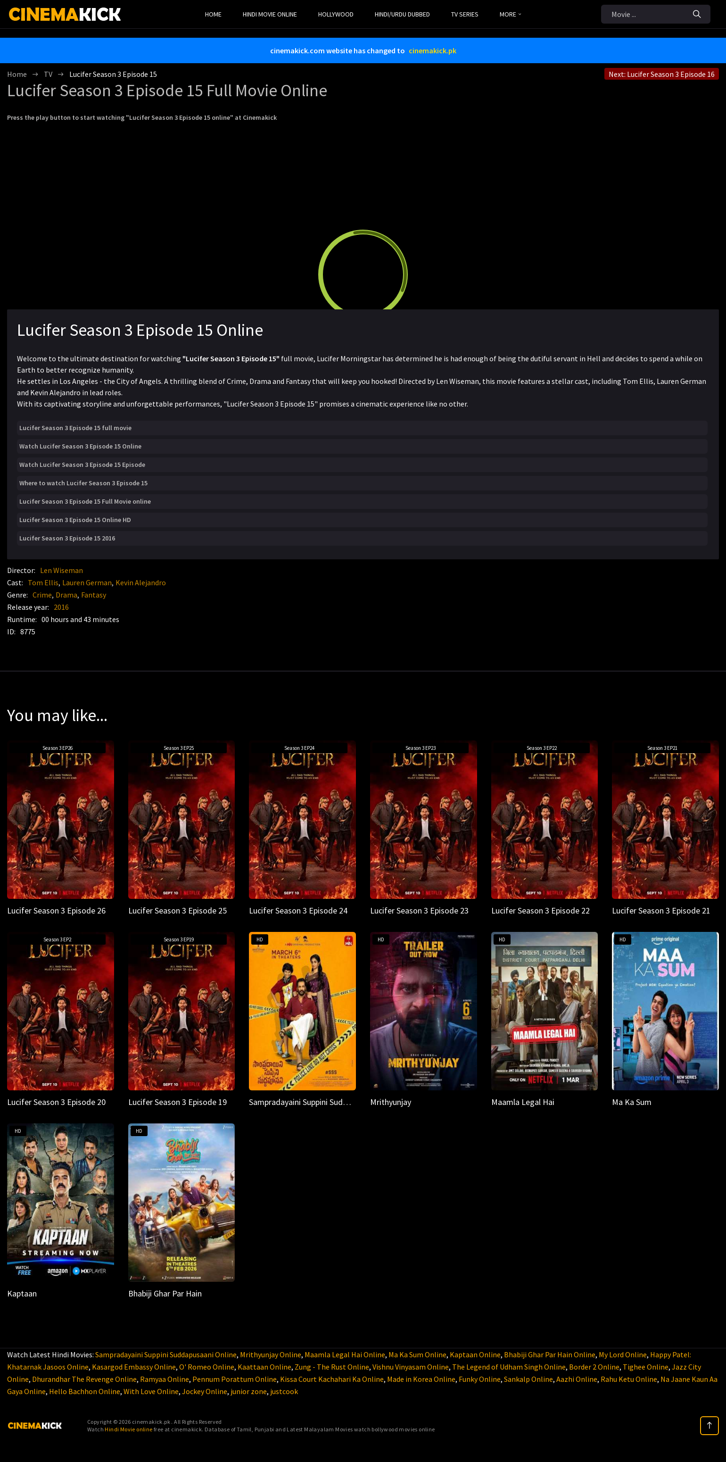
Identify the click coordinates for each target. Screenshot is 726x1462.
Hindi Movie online (128, 1429)
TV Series (464, 14)
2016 (61, 607)
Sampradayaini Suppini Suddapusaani (314, 1101)
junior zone (249, 1391)
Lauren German (87, 582)
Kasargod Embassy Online (134, 1366)
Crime (42, 594)
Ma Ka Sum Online (417, 1354)
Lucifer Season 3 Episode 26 (56, 910)
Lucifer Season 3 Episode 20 (56, 1101)
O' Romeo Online (206, 1366)
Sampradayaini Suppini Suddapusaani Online (166, 1354)
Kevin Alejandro (141, 582)
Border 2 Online (594, 1366)
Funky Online (480, 1379)
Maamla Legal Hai (522, 1101)
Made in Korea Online (421, 1379)
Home (213, 14)
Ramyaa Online (164, 1379)
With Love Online (151, 1391)
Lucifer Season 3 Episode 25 (177, 910)
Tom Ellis (43, 582)
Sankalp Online (528, 1379)
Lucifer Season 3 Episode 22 (540, 910)
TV (48, 74)
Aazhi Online (576, 1379)
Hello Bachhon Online (84, 1391)
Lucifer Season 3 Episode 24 (298, 910)
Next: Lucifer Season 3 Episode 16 (662, 74)
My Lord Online (623, 1354)
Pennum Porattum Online (234, 1379)
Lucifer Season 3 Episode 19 (177, 1101)
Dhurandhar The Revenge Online (84, 1379)
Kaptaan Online (475, 1354)
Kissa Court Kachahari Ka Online (332, 1379)
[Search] (697, 14)
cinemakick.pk (432, 50)
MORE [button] (510, 14)
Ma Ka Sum (632, 1101)
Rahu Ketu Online (629, 1379)
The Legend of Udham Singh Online (509, 1366)
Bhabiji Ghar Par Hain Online (549, 1354)
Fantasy (93, 594)
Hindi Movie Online (270, 14)
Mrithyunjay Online (270, 1354)
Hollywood (336, 14)
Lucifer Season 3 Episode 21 (661, 910)
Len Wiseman (61, 570)
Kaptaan (22, 1293)
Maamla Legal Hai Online (345, 1354)
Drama (66, 594)
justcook (284, 1391)
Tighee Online (645, 1366)
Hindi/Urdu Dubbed (402, 14)
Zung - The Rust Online (332, 1366)
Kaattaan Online (264, 1366)
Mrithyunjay (390, 1101)
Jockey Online (204, 1391)
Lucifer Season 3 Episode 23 (419, 910)
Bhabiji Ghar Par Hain (165, 1293)
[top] (709, 1425)
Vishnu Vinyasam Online (410, 1366)
